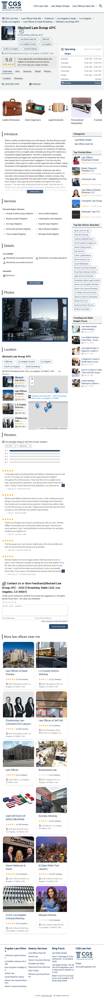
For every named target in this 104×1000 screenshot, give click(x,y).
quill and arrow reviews (83, 276)
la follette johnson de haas (85, 293)
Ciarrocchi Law (87, 182)
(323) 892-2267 (12, 84)
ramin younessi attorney (16, 986)
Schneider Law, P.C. (87, 215)
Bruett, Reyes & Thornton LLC (87, 171)
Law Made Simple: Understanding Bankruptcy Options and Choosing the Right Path (87, 329)
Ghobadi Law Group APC (67, 21)
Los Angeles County (66, 18)
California (48, 18)
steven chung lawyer (82, 247)
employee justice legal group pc (87, 280)
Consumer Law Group (87, 204)
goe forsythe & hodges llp (85, 243)
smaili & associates (82, 309)
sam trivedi (33, 971)
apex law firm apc (81, 231)
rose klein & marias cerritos (85, 272)
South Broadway (30, 49)
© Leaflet (40, 428)
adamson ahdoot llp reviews (86, 297)
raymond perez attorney (84, 305)
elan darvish (79, 251)
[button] (48, 406)
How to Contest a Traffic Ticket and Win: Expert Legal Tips (87, 373)
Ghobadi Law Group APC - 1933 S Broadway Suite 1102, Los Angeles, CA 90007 (49, 397)
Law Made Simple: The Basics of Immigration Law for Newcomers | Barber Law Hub (63, 968)
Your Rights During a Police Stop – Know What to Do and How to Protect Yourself (87, 340)
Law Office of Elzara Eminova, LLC (87, 193)
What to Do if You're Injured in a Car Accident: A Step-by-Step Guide (63, 978)
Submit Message (58, 627)
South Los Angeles (11, 21)
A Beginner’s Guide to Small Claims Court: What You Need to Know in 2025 (87, 362)
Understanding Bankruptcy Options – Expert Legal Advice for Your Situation (87, 383)
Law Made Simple (61, 6)
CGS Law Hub (41, 6)
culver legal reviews (82, 255)
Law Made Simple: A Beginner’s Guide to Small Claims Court (87, 351)
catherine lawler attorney (15, 956)
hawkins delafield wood (83, 239)
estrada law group (36, 963)
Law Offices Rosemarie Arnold (87, 160)
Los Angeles (85, 18)
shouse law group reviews (85, 268)
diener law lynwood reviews (86, 288)
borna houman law (82, 260)
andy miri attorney (81, 235)
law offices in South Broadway (38, 21)
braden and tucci (81, 301)
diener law (9, 973)
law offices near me (84, 6)
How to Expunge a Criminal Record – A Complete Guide (63, 958)
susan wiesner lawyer (14, 977)
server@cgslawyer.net (86, 967)
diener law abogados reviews (86, 284)
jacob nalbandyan (81, 264)
